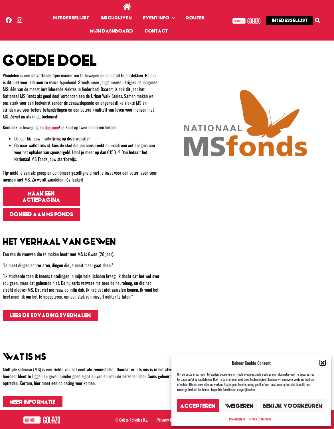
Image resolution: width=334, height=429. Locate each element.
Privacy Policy (168, 419)
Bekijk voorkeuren (292, 406)
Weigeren (239, 406)
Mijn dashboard (111, 31)
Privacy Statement (259, 418)
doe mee (52, 127)
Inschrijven (116, 18)
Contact (156, 31)
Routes (195, 18)
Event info (159, 18)
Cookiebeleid (237, 418)
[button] (322, 363)
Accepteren (198, 406)
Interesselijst (71, 18)
